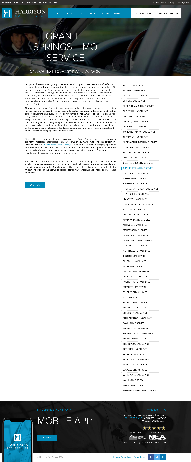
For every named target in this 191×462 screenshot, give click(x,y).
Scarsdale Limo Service (135, 302)
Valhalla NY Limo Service (136, 359)
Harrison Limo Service (134, 178)
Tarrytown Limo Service (135, 338)
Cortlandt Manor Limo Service (139, 132)
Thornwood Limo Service (136, 344)
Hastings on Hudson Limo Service (140, 188)
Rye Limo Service (131, 297)
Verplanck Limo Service (135, 364)
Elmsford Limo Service (134, 157)
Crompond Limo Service (135, 137)
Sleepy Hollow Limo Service (137, 318)
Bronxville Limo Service (135, 111)
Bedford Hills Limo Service (137, 95)
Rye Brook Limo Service (135, 292)
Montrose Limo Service (135, 230)
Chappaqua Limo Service (135, 121)
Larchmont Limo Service (135, 214)
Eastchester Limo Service (136, 152)
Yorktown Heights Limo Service (139, 390)
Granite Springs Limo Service (138, 168)
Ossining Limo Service (134, 256)
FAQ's (130, 457)
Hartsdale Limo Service (135, 183)
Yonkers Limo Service (134, 385)
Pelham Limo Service (133, 266)
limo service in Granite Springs (57, 144)
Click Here (47, 438)
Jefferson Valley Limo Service (138, 204)
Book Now (35, 185)
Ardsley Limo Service (134, 85)
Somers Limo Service (133, 323)
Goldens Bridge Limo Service (138, 163)
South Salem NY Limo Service (138, 333)
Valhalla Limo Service (134, 354)
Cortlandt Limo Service (135, 126)
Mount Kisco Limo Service (136, 235)
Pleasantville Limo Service (137, 271)
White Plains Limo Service (136, 375)
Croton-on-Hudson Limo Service (140, 142)
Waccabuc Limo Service (135, 369)
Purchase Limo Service (134, 287)
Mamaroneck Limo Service (136, 219)
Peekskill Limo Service (134, 261)
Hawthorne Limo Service (136, 194)
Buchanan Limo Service (135, 116)
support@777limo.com (155, 421)
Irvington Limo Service (135, 199)
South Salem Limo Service (136, 328)
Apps (136, 457)
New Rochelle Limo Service (137, 245)
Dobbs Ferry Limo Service (136, 147)
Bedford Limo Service (134, 100)
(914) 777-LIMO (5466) (179, 2)
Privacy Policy (119, 457)
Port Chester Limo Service (136, 276)
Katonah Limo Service (134, 209)
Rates (142, 457)
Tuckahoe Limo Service (135, 349)
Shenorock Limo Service (135, 307)
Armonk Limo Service (134, 90)
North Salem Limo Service (136, 250)
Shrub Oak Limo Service (135, 313)
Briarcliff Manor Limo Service (138, 106)
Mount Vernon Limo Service (137, 240)
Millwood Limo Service (135, 225)
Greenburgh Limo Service (136, 173)
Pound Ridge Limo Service (136, 281)
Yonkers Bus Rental (133, 380)
